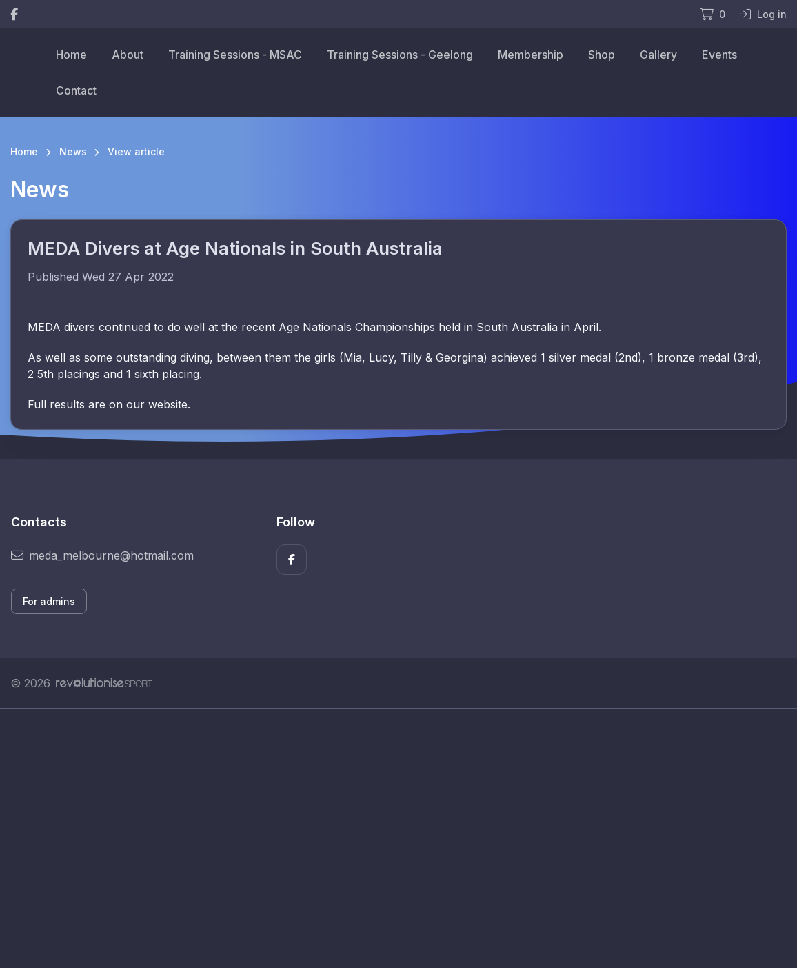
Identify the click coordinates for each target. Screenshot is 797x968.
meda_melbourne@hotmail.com (102, 555)
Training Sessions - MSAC (235, 54)
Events (719, 54)
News (73, 151)
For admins (49, 601)
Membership (530, 54)
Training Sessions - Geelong (400, 54)
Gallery (658, 54)
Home (71, 54)
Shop (601, 54)
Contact (76, 90)
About (127, 54)
